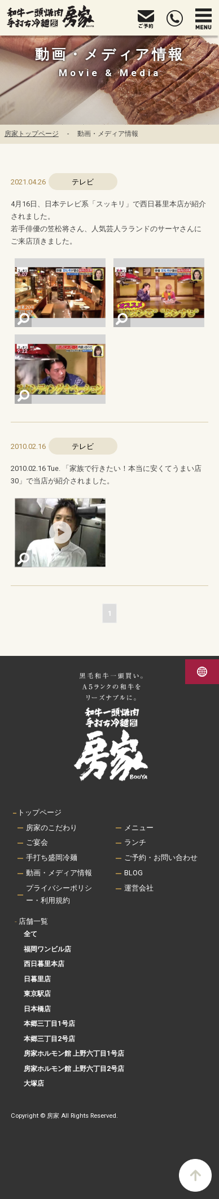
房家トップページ (32, 134)
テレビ (83, 182)
